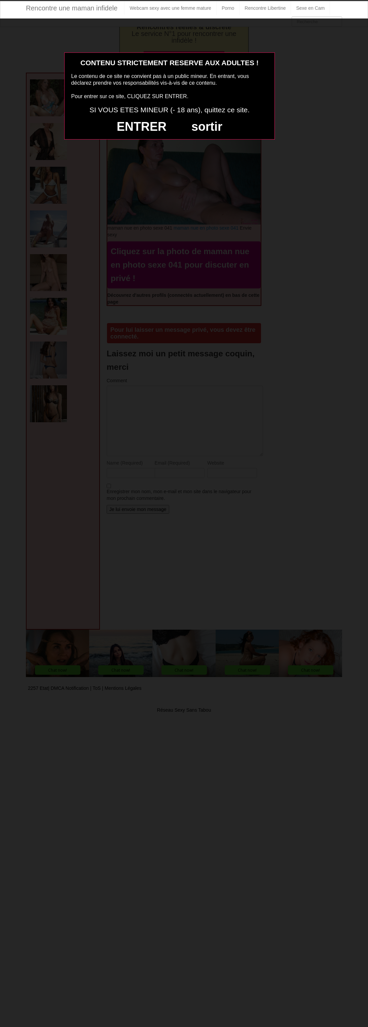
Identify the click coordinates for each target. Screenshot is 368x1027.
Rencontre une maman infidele (71, 8)
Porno (228, 8)
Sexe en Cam (310, 8)
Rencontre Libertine (265, 8)
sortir (206, 126)
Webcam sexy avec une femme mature (170, 8)
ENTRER (142, 126)
